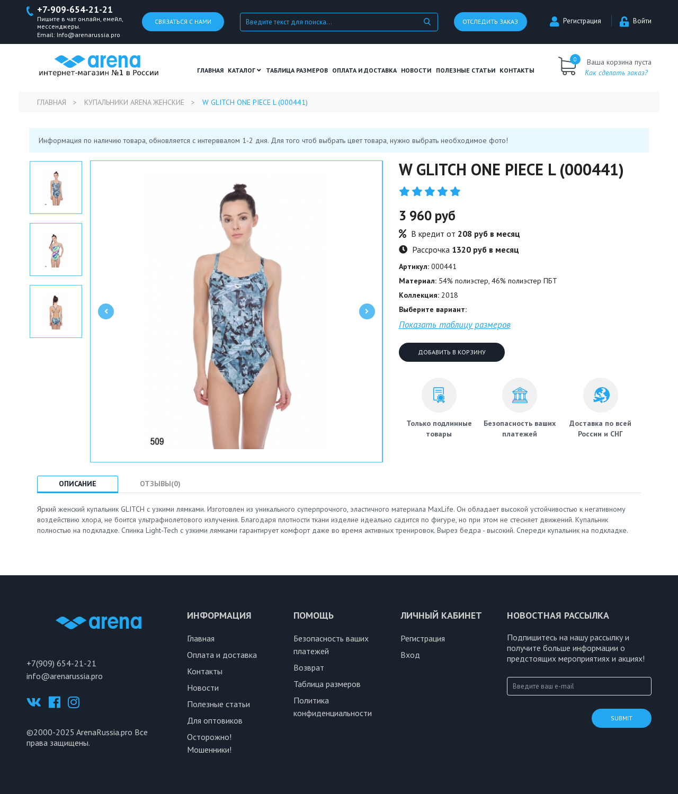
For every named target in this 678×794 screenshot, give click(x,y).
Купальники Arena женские (134, 102)
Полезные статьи (218, 704)
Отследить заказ (490, 22)
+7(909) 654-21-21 (61, 663)
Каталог (244, 70)
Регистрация (575, 21)
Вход (410, 654)
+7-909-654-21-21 (75, 9)
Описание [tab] (77, 483)
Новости (416, 70)
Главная (210, 70)
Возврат (308, 667)
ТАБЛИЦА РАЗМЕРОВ (297, 70)
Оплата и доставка (364, 70)
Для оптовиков (215, 720)
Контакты (516, 70)
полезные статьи (465, 70)
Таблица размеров (327, 684)
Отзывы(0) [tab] (160, 483)
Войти (636, 21)
